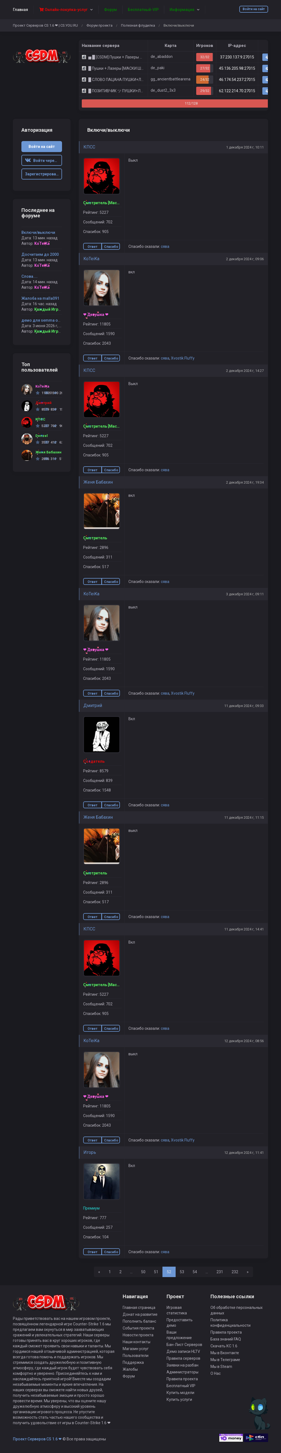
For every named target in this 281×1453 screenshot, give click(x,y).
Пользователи (135, 1355)
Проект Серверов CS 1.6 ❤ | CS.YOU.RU (45, 25)
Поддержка (133, 1362)
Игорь (89, 1152)
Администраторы (182, 1372)
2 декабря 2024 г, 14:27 (245, 371)
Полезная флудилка (138, 25)
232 (235, 1272)
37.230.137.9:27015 (237, 57)
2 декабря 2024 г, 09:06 (245, 259)
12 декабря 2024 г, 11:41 (244, 1153)
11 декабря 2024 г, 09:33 (244, 706)
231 (220, 1272)
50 (143, 1272)
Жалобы (130, 1369)
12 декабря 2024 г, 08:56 (244, 1041)
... (131, 1272)
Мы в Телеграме (225, 1359)
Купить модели (180, 1392)
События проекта (138, 1328)
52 (169, 1272)
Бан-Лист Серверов (184, 1344)
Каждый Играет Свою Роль (60, 309)
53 (182, 1272)
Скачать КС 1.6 (223, 1346)
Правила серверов (183, 1358)
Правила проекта (182, 1379)
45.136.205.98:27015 (237, 68)
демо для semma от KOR (44, 320)
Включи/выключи (38, 232)
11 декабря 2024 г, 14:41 (244, 929)
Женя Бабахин (98, 482)
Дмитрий (92, 705)
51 (156, 1272)
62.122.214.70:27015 (237, 91)
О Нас (215, 1373)
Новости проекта (138, 1335)
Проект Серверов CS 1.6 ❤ (37, 1439)
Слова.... (29, 276)
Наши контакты (136, 1342)
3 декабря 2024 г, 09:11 (245, 594)
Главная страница (139, 1307)
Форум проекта (99, 25)
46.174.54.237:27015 (237, 79)
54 (195, 1272)
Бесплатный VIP (181, 1386)
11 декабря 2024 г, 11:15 (244, 817)
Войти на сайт (254, 9)
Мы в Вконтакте (224, 1353)
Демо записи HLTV (183, 1351)
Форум (129, 1376)
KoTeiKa (91, 258)
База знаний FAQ (225, 1339)
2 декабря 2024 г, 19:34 (245, 482)
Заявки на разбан (182, 1365)
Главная (20, 9)
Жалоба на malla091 (40, 298)
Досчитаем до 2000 (40, 254)
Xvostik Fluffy (183, 358)
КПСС (89, 147)
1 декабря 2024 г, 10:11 (245, 147)
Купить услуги (179, 1399)
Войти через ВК (43, 160)
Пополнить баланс (139, 1321)
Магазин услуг (136, 1349)
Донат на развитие (140, 1314)
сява (165, 246)
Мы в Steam (221, 1366)
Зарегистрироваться (43, 174)
